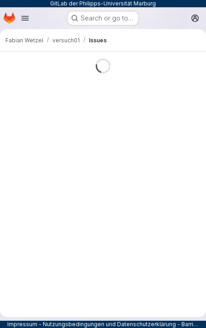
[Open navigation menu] (25, 18)
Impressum (22, 324)
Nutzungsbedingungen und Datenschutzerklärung (109, 324)
